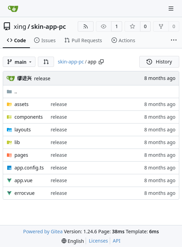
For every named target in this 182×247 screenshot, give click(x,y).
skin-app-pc (48, 26)
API (116, 240)
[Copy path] (101, 61)
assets (21, 104)
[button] (46, 62)
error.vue (24, 193)
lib (17, 142)
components (28, 117)
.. (12, 91)
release (42, 78)
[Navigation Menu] (172, 8)
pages (21, 155)
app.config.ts (29, 167)
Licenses (98, 240)
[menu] (73, 241)
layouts (22, 129)
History (159, 61)
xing (20, 26)
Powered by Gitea (43, 231)
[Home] (13, 8)
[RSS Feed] (86, 26)
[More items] (173, 40)
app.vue (23, 180)
